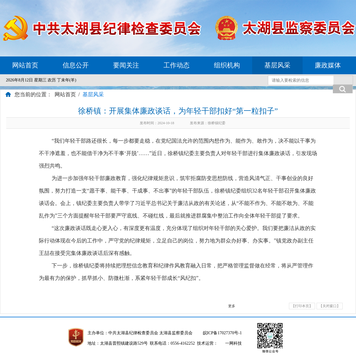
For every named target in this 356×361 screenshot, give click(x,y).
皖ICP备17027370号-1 (222, 333)
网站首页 (25, 65)
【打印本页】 (302, 306)
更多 (231, 306)
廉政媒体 (328, 65)
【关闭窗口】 (329, 306)
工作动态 (176, 65)
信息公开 (76, 65)
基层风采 (277, 65)
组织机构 (227, 65)
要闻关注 (126, 65)
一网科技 (233, 343)
